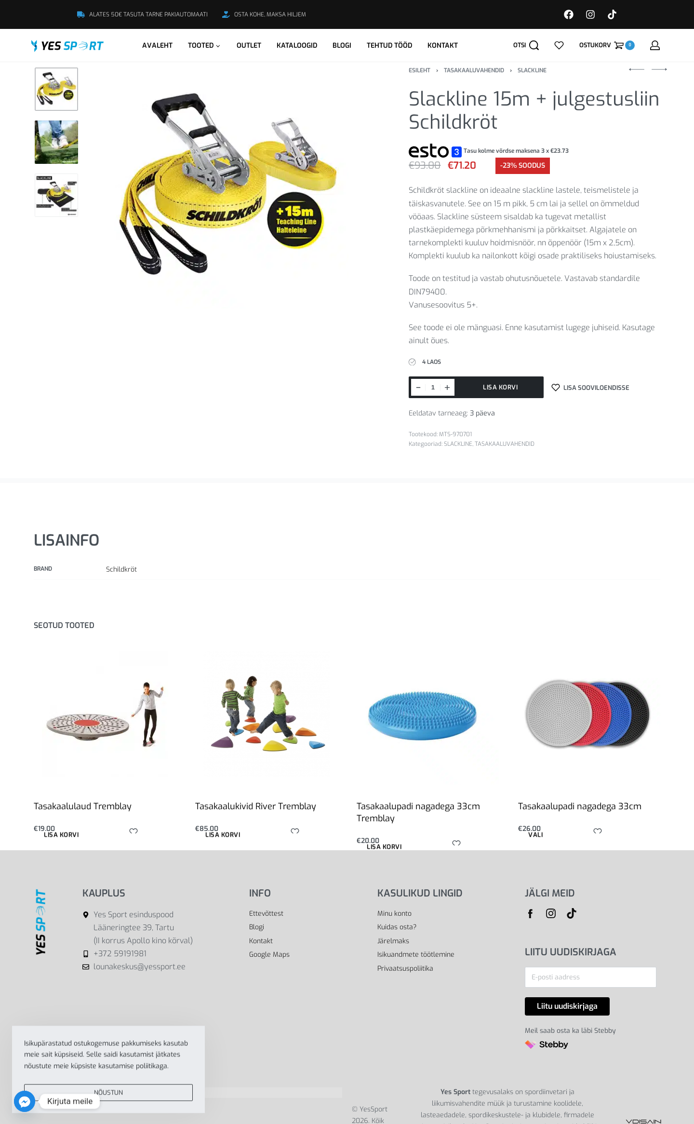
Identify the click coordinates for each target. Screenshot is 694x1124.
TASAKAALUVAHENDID (474, 70)
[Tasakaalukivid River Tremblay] (266, 714)
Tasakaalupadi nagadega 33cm (579, 806)
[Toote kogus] (433, 387)
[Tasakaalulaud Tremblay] (105, 714)
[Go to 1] (56, 89)
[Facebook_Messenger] (24, 1101)
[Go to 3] (56, 195)
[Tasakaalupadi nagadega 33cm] (589, 713)
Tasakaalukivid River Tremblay (255, 806)
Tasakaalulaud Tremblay (83, 806)
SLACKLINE (532, 70)
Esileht (419, 70)
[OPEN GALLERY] (228, 187)
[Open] (559, 45)
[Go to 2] (56, 142)
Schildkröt (121, 569)
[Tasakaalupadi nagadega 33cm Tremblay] (428, 714)
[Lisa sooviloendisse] (590, 387)
